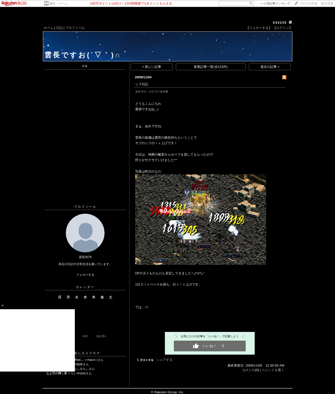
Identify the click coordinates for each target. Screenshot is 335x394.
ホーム (48, 28)
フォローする (85, 275)
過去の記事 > (270, 67)
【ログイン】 (282, 28)
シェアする (164, 360)
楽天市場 (327, 3)
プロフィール (75, 28)
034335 (280, 22)
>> (275, 3)
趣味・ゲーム (58, 3)
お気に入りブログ (85, 353)
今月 (85, 336)
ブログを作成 (308, 3)
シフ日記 (141, 84)
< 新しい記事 (151, 67)
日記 (59, 28)
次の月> (101, 336)
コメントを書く (273, 370)
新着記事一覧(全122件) (210, 67)
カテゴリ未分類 (158, 91)
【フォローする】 (259, 28)
